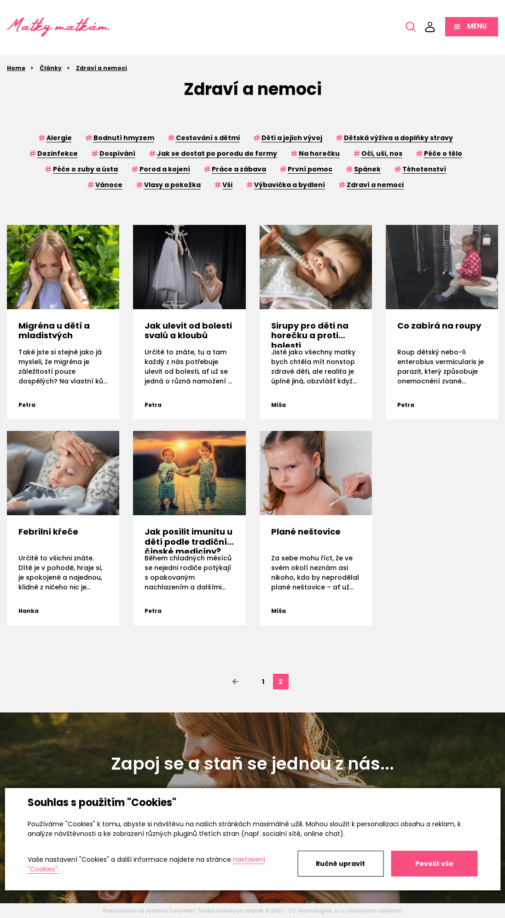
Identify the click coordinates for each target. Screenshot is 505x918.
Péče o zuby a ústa (85, 169)
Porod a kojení (164, 169)
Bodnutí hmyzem (123, 137)
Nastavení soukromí (375, 910)
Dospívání (117, 153)
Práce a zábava (239, 169)
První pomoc (310, 169)
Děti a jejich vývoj (291, 137)
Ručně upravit (340, 863)
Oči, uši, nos (381, 153)
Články (51, 68)
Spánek (367, 169)
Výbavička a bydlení (289, 184)
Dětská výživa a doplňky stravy (398, 137)
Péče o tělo (443, 153)
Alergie (59, 137)
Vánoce (108, 184)
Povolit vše (434, 863)
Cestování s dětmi (208, 137)
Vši (227, 184)
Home (16, 68)
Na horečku (319, 153)
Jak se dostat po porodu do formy (217, 153)
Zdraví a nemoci (101, 68)
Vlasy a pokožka (172, 184)
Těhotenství (424, 169)
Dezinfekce (57, 153)
